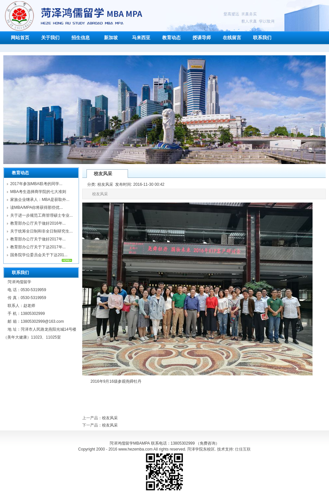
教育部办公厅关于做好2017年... (38, 239)
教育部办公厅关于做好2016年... (38, 223)
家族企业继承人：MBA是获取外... (39, 199)
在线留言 (232, 37)
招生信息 (80, 37)
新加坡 (111, 37)
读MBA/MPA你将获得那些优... (36, 207)
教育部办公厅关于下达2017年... (38, 247)
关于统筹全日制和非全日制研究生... (41, 231)
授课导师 (201, 37)
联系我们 (262, 37)
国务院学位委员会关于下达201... (38, 255)
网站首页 (20, 37)
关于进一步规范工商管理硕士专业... (41, 215)
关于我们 (50, 37)
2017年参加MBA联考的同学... (36, 183)
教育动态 (171, 37)
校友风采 (110, 418)
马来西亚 (141, 37)
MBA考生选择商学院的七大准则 (38, 191)
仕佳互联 (243, 449)
